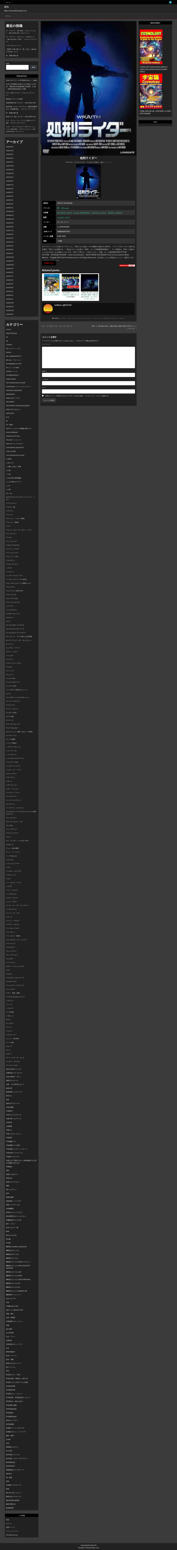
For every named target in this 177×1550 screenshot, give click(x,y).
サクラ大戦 (10, 716)
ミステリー (10, 1000)
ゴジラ (8, 694)
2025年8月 (9, 181)
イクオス (9, 568)
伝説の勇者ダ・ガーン (13, 1077)
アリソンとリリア (12, 553)
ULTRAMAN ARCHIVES (15, 447)
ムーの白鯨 (10, 1012)
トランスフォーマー (13, 863)
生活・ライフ (10, 1336)
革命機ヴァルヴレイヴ (13, 1485)
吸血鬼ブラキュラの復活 (14, 99)
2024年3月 (9, 246)
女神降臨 (9, 1126)
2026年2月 (9, 158)
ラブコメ (9, 1031)
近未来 (8, 1439)
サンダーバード (11, 735)
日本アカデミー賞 (12, 1227)
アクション (10, 515)
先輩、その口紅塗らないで (15, 1084)
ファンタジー (10, 932)
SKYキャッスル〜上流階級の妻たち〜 (19, 428)
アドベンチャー (11, 534)
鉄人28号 (9, 1451)
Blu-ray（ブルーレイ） (14, 360)
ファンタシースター (13, 928)
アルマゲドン (10, 560)
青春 (7, 1481)
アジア (8, 526)
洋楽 (7, 1302)
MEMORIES (10, 394)
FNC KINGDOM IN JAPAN (15, 383)
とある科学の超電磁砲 (13, 478)
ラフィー (9, 1027)
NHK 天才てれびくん (13, 409)
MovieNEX (10, 402)
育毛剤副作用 (10, 1390)
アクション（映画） (13, 522)
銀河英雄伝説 (10, 1462)
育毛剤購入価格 (11, 1405)
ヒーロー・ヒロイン (13, 924)
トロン (8, 867)
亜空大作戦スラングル (13, 1069)
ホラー (8, 970)
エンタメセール (11, 610)
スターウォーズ (11, 785)
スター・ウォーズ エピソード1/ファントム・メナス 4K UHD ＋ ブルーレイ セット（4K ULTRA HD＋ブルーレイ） (21, 129)
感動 (7, 1186)
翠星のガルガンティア (13, 1363)
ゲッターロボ (10, 678)
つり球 (8, 474)
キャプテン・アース (13, 648)
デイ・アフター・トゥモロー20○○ (17, 841)
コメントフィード (12, 1531)
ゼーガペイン (10, 804)
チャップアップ (11, 829)
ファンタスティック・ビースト (16, 940)
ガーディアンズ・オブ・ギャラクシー (19, 640)
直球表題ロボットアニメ (14, 1344)
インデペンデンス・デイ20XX (16, 579)
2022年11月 (10, 307)
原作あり (9, 1096)
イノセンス (10, 572)
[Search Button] (170, 2)
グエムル (9, 667)
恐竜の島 (9, 1178)
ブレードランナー (12, 955)
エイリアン (10, 606)
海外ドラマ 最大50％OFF (14, 1310)
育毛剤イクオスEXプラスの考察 (17, 1382)
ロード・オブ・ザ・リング (15, 1058)
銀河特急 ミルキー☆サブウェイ (17, 1458)
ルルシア (9, 1046)
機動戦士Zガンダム (12, 1254)
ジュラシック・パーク (13, 770)
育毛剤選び (10, 1413)
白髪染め (9, 1340)
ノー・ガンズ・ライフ (13, 883)
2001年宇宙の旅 (11, 333)
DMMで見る (49, 263)
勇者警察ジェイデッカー (14, 1092)
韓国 (7, 1489)
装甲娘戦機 (10, 1424)
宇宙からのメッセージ (13, 1134)
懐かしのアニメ (11, 1189)
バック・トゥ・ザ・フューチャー (17, 905)
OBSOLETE (10, 413)
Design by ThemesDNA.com (88, 1548)
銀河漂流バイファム (13, 1455)
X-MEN (9, 459)
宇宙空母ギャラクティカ (14, 1153)
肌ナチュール (10, 1367)
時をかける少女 (11, 1235)
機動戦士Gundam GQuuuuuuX (16, 1247)
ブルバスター (10, 947)
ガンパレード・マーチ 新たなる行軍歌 (19, 636)
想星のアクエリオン (13, 1182)
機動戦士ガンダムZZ (13, 1287)
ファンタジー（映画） (13, 936)
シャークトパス (11, 751)
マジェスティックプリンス (15, 985)
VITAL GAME (11, 451)
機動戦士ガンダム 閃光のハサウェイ (18, 1262)
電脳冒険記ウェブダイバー (15, 1470)
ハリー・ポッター (12, 890)
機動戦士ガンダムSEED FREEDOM (18, 1279)
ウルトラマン (10, 587)
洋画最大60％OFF (12, 1306)
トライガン (10, 860)
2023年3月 (9, 291)
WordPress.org (11, 1535)
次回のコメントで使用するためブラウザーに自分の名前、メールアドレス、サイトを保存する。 (77, 396)
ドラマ (8, 879)
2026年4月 (9, 151)
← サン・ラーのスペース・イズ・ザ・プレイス (56, 326)
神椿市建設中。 (11, 1352)
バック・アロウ (11, 902)
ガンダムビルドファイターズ (16, 633)
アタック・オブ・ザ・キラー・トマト (19, 530)
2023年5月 (9, 284)
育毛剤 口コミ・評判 (13, 1375)
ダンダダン (10, 825)
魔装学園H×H (10, 1504)
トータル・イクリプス (13, 871)
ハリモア (9, 886)
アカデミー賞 (10, 507)
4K (7, 341)
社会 (7, 1348)
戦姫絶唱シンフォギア (13, 1201)
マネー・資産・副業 (13, 993)
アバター (9, 537)
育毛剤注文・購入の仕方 (14, 1401)
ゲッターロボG (11, 686)
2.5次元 (8, 329)
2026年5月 (9, 147)
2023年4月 (9, 287)
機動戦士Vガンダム (12, 1250)
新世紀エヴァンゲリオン (14, 1212)
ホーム (8, 2)
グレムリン (10, 674)
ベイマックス (10, 962)
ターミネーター (11, 818)
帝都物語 (9, 1167)
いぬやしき (10, 463)
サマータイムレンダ (13, 724)
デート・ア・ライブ (13, 852)
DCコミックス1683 (12, 367)
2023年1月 (9, 299)
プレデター (10, 959)
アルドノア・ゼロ (12, 556)
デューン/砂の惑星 (12, 848)
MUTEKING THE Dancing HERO (18, 406)
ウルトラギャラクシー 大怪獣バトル (18, 583)
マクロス (9, 974)
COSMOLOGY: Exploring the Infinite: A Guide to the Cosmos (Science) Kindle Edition (154, 69)
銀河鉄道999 (10, 1466)
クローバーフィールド (13, 663)
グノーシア (10, 671)
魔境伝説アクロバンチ (13, 1496)
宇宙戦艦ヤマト (11, 1141)
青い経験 (9, 1477)
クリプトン (10, 659)
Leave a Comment (94, 162)
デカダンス (10, 844)
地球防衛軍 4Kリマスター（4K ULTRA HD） (21, 103)
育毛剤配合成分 (11, 1416)
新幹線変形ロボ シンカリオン (16, 1216)
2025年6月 (9, 189)
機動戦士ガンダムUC (13, 1283)
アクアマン (10, 511)
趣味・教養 (10, 1436)
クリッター (10, 655)
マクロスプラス (11, 981)
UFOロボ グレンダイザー (14, 444)
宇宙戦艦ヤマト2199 (13, 1145)
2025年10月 (10, 173)
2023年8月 (9, 272)
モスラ (8, 1019)
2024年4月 (9, 242)
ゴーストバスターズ (13, 701)
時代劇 (8, 1239)
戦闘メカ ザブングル (13, 1205)
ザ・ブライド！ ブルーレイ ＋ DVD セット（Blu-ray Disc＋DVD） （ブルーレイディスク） (21, 39)
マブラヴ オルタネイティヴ (15, 997)
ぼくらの (9, 493)
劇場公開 (9, 1088)
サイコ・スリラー (12, 709)
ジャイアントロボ (12, 762)
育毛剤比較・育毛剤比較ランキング (18, 1397)
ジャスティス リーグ (13, 766)
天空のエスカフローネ (13, 1115)
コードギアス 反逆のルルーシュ (17, 690)
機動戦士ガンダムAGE (13, 1272)
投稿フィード (10, 1527)
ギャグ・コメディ (12, 652)
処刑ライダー (88, 158)
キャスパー (10, 644)
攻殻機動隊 (10, 1208)
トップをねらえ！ (12, 856)
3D (7, 337)
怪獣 (7, 1170)
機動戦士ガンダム (12, 1258)
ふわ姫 (8, 489)
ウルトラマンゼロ (12, 598)
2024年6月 (9, 234)
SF (7, 421)
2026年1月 (9, 162)
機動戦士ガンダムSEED (14, 1276)
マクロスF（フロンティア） (15, 978)
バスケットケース (12, 898)
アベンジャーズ (11, 541)
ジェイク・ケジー (63, 217)
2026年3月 (9, 154)
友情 (7, 1099)
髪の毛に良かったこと (13, 1493)
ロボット (9, 1054)
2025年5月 (9, 192)
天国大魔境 (10, 1107)
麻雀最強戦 (10, 1508)
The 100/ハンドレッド (13, 440)
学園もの (9, 1130)
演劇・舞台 (10, 1314)
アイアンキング (11, 503)
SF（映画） (10, 425)
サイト (44, 387)
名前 (44, 371)
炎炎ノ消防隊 (10, 1317)
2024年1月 (9, 253)
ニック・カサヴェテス (82, 212)
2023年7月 (9, 276)
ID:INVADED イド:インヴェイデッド (18, 386)
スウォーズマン (11, 774)
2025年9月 (9, 177)
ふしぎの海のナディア (13, 482)
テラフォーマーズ (12, 833)
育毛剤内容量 (10, 1386)
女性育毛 (9, 1122)
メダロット (10, 1016)
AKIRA (8, 352)
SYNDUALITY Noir (13, 436)
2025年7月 (9, 185)
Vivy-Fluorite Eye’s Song (15, 455)
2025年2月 (9, 204)
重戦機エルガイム (12, 1447)
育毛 (7, 1371)
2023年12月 (10, 257)
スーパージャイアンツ (13, 800)
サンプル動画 (10, 739)
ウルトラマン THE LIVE (14, 591)
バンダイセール (11, 909)
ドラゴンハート (11, 875)
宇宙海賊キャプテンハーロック (16, 1149)
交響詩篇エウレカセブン (14, 1073)
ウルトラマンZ (11, 595)
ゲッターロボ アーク (13, 682)
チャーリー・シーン (64, 212)
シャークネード (11, 754)
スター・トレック (12, 789)
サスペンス (10, 720)
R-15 (7, 417)
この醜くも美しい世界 (13, 466)
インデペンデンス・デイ (14, 575)
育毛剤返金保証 (11, 1409)
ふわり (8, 486)
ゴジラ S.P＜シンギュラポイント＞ (18, 697)
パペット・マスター (13, 921)
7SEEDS (9, 345)
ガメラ (8, 621)
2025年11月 (10, 170)
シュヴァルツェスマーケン (15, 758)
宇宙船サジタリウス (13, 1157)
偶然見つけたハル (12, 1080)
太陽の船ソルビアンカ (13, 1118)
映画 (7, 1231)
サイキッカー (10, 705)
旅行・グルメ (10, 1224)
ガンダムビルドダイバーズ (15, 629)
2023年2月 (9, 295)
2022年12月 (10, 303)
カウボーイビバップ (13, 614)
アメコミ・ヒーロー (13, 549)
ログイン (9, 1523)
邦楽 (7, 1443)
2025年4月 (9, 196)
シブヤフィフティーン (13, 747)
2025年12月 (10, 166)
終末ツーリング (11, 1356)
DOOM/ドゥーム (11, 371)
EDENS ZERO (11, 379)
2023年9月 (9, 268)
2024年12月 (10, 211)
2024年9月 (9, 223)
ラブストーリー (11, 1035)
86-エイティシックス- (13, 348)
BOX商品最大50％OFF (14, 364)
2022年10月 (10, 310)
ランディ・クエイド (115, 212)
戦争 (7, 1193)
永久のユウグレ (11, 1298)
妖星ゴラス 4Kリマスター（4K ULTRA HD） (21, 116)
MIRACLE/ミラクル (13, 398)
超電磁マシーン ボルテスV (15, 1428)
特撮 (7, 1325)
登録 (7, 1520)
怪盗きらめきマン (12, 1174)
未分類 (8, 1243)
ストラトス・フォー (13, 792)
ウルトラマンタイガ (13, 602)
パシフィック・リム (13, 913)
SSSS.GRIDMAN (12, 432)
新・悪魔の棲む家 (12, 55)
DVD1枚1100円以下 (12, 375)
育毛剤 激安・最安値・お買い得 (17, 1378)
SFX (6, 7)
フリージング (10, 943)
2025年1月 (9, 208)
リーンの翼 (10, 1042)
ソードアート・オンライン (15, 808)
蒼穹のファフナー (12, 1420)
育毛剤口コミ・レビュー (14, 1394)
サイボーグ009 (11, 713)
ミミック (9, 1004)
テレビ (8, 837)
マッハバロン (10, 989)
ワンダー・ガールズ (13, 1061)
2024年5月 (9, 238)
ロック (8, 1050)
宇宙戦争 (9, 1138)
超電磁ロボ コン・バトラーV (16, 1432)
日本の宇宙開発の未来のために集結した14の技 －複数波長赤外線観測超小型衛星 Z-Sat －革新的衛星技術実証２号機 (21, 86)
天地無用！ (10, 1111)
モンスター (10, 1023)
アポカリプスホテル (13, 545)
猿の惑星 (9, 1329)
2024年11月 (10, 215)
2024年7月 (9, 230)
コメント (46, 344)
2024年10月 (10, 219)
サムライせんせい (12, 728)
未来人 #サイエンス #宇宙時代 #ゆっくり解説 (21, 80)
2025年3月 (9, 200)
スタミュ (9, 781)
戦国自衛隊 (10, 1197)
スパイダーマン (11, 796)
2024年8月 (9, 227)
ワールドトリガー (12, 1065)
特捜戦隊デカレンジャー (14, 1321)
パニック (9, 917)
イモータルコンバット (13, 45)
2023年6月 (9, 280)
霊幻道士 (9, 1474)
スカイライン (10, 777)
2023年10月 (10, 265)
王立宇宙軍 (10, 1333)
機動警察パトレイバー (13, 1295)
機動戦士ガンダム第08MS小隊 (16, 1291)
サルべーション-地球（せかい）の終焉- (19, 732)
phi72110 (69, 162)
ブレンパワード (11, 951)
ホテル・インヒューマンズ (15, 966)
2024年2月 (9, 249)
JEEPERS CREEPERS (14, 390)
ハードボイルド (11, 894)
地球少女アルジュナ (13, 1103)
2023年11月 (10, 261)
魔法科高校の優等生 (13, 1500)
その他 (8, 470)
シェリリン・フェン (98, 212)
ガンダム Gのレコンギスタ (15, 625)
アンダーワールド (12, 564)
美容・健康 (10, 1359)
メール (45, 379)
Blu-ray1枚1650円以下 (13, 356)
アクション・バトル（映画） (16, 518)
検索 (7, 64)
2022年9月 (9, 314)
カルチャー (10, 617)
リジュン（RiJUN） (13, 1039)
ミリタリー (10, 1008)
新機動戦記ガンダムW (13, 1220)
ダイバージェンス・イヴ (14, 822)
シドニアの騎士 (11, 743)
